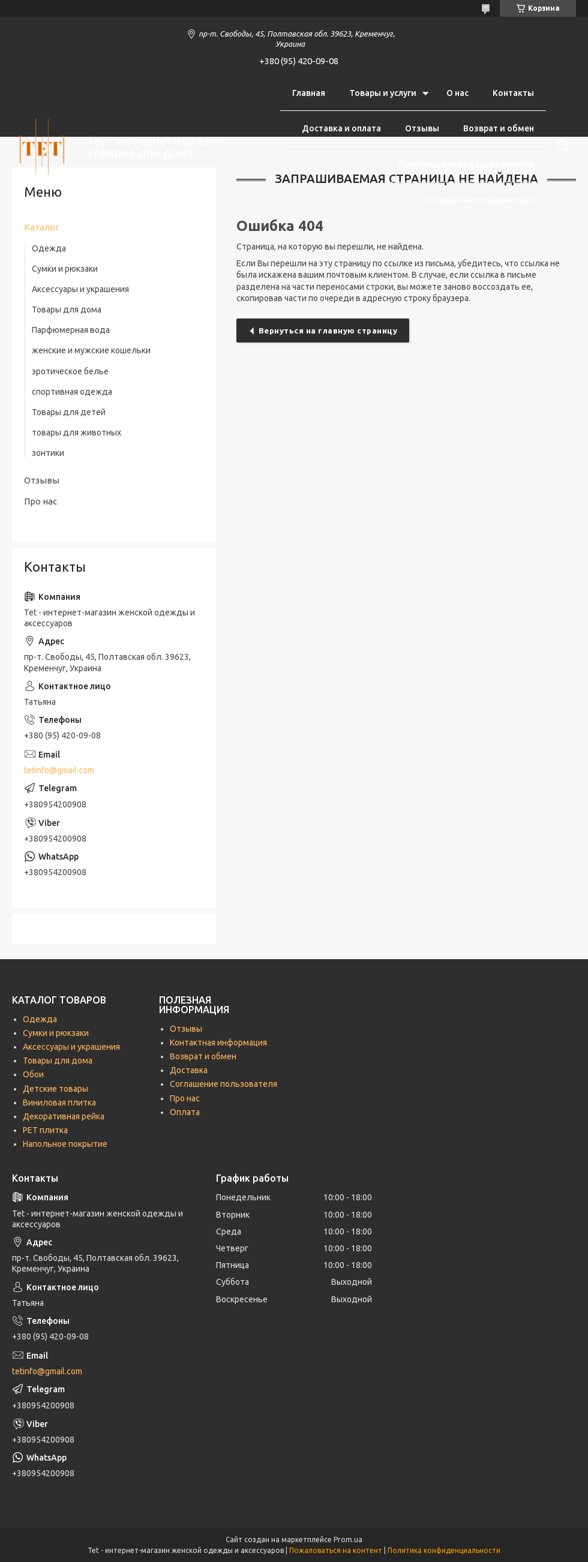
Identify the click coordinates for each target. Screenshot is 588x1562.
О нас (457, 93)
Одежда (49, 248)
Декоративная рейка (63, 1116)
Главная (308, 93)
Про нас (40, 501)
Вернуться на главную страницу (328, 330)
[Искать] (561, 146)
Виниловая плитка (59, 1102)
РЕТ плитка (45, 1130)
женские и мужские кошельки (91, 350)
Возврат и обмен (498, 128)
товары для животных (76, 432)
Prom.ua (348, 1539)
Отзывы (422, 128)
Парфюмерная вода (71, 330)
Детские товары (55, 1089)
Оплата (185, 1112)
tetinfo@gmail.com (59, 770)
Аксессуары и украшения (80, 289)
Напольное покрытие (65, 1144)
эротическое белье (70, 371)
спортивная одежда (72, 391)
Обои (33, 1074)
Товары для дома (66, 309)
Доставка (189, 1070)
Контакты (513, 93)
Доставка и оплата (341, 128)
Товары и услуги (382, 93)
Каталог (41, 227)
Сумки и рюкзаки (65, 269)
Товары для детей (69, 412)
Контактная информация (218, 1042)
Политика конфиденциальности (466, 164)
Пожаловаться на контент (335, 1550)
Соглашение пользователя (478, 200)
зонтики (48, 453)
